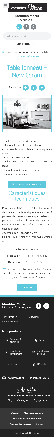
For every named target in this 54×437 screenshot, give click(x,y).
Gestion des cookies (20, 424)
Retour (27, 288)
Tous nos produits (18, 52)
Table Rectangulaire (29, 56)
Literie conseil (11, 322)
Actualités (34, 317)
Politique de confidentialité (27, 418)
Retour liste (13, 87)
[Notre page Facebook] (26, 27)
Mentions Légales (33, 413)
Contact (40, 424)
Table (46, 52)
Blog (10, 400)
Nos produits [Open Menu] (27, 44)
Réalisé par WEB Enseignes (27, 433)
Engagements (40, 400)
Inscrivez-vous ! (40, 378)
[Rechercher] (48, 36)
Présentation (10, 317)
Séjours (36, 52)
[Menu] (6, 5)
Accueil (15, 413)
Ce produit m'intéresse (27, 184)
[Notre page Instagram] (33, 27)
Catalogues (23, 400)
